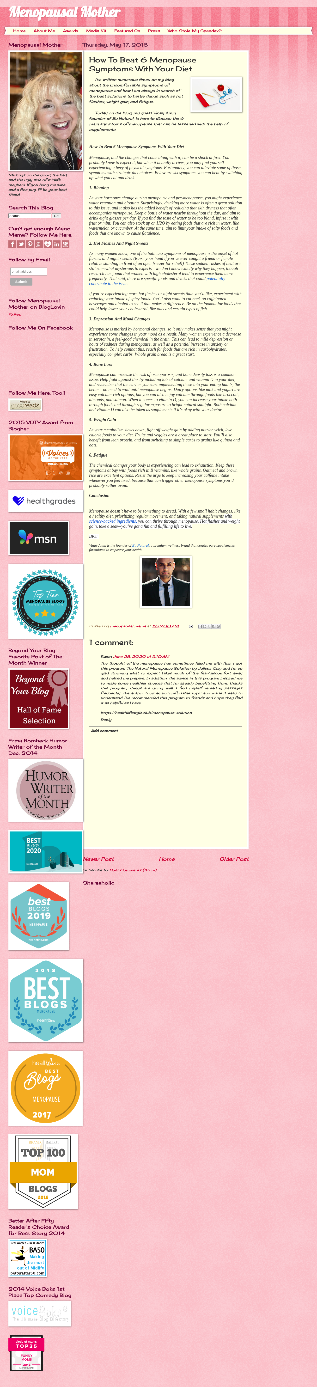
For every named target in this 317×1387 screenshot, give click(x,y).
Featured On (127, 30)
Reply (106, 720)
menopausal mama (128, 626)
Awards (70, 30)
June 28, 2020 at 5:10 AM (141, 656)
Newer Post (98, 859)
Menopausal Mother (64, 12)
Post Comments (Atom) (133, 870)
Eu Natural (140, 545)
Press (154, 30)
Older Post (234, 859)
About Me (44, 30)
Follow (14, 315)
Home (19, 30)
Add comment (104, 731)
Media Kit (96, 30)
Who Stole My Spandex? (195, 30)
